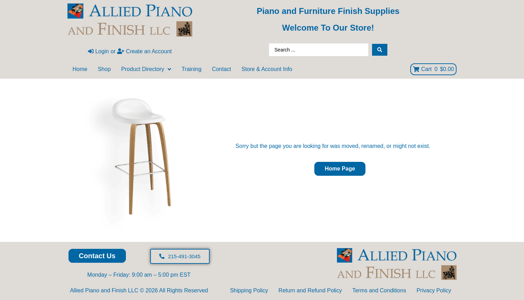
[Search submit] (379, 50)
